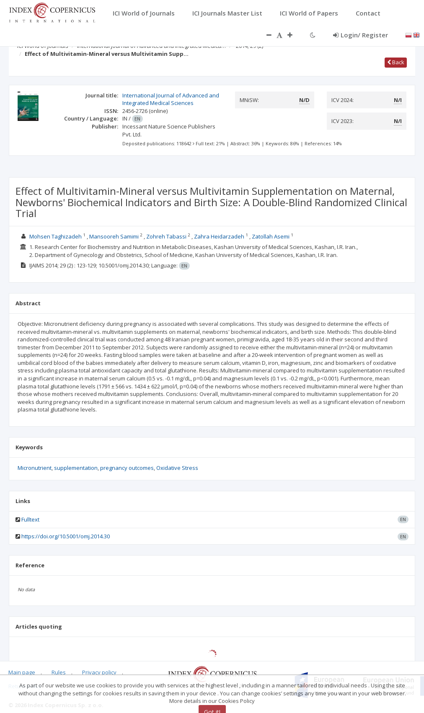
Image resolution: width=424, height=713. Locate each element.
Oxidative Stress (177, 468)
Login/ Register (360, 35)
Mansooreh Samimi (114, 236)
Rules (59, 672)
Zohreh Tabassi (166, 236)
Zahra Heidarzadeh (219, 236)
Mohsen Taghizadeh (55, 236)
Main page (21, 672)
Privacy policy (99, 672)
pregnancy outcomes (127, 468)
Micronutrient (35, 468)
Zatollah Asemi (271, 236)
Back (395, 62)
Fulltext (30, 519)
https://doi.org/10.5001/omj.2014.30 (65, 536)
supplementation (76, 468)
